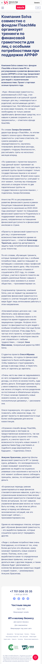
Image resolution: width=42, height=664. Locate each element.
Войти (38, 7)
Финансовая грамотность (12, 12)
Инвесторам (32, 636)
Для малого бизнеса (21, 622)
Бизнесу (27, 634)
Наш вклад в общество (12, 636)
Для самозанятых (21, 625)
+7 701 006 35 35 (21, 591)
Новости (14, 639)
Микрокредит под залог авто (21, 628)
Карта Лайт (21, 609)
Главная (3, 12)
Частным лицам (21, 605)
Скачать (37, 2)
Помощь (33, 634)
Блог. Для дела (24, 636)
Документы (10, 634)
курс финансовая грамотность (27, 12)
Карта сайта (7, 639)
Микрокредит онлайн (21, 612)
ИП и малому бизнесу (21, 618)
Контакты (20, 639)
